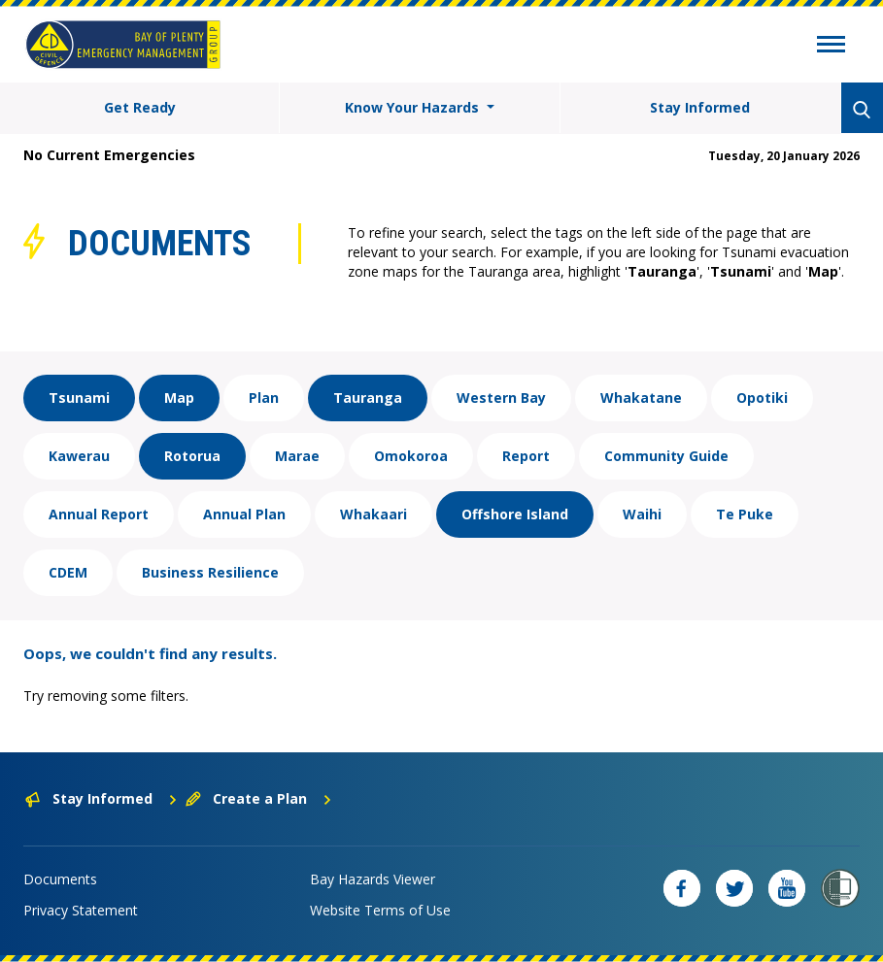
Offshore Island (514, 514)
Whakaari (373, 514)
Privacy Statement (80, 910)
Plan (264, 397)
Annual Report (99, 514)
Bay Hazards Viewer (372, 879)
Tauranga (367, 397)
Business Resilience (210, 572)
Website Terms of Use (380, 910)
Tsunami (79, 397)
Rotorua (192, 456)
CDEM (68, 572)
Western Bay (501, 397)
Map (179, 397)
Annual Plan (244, 514)
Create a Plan (259, 798)
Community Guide (666, 456)
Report (526, 456)
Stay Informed (700, 107)
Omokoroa (411, 456)
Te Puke (744, 514)
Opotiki (762, 397)
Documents (60, 879)
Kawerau (79, 456)
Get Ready (140, 107)
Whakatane (641, 397)
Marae (297, 456)
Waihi (642, 514)
